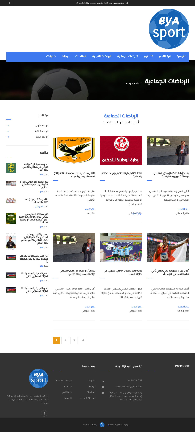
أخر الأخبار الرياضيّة (134, 84)
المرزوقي (39, 206)
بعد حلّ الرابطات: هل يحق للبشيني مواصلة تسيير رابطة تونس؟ (171, 175)
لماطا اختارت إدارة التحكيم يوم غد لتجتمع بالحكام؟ (121, 175)
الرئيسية (181, 56)
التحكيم (148, 56)
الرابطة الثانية (41, 131)
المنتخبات (80, 56)
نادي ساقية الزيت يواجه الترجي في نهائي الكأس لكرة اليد (35, 167)
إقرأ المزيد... (89, 209)
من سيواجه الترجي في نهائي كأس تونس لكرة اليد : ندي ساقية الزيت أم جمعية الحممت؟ (33, 218)
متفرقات (51, 56)
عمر (41, 174)
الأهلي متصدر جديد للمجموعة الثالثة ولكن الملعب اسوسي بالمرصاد (74, 175)
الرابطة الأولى (41, 126)
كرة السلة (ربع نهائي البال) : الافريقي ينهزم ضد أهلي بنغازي (33, 185)
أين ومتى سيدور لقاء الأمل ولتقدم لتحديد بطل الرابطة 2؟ (102, 3)
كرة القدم (165, 56)
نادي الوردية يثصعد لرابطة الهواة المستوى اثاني (34, 275)
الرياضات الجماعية (127, 56)
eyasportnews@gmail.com (129, 387)
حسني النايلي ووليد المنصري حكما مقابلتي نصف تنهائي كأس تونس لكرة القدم (34, 239)
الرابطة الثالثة (41, 137)
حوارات (65, 56)
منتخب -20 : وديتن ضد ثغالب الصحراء (36, 201)
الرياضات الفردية (101, 56)
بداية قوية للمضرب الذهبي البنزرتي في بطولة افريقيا (123, 272)
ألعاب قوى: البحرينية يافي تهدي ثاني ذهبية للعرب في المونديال (170, 272)
